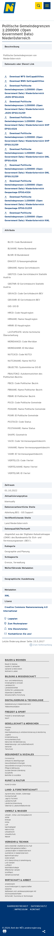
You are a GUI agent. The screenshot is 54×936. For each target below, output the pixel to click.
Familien (8, 727)
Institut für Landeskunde (14, 690)
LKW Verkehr (10, 863)
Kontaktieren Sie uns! (20, 633)
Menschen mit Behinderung (15, 742)
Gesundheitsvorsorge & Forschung (18, 766)
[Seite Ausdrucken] (4, 932)
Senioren (8, 747)
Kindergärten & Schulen (14, 683)
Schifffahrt (9, 872)
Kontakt (35, 909)
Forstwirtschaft (10, 796)
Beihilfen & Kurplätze (13, 775)
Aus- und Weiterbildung (14, 680)
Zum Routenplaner (17, 623)
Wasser (7, 837)
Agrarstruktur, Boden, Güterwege (17, 794)
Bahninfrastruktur (12, 855)
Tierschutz (9, 749)
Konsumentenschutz (12, 739)
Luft (6, 825)
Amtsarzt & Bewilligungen (14, 761)
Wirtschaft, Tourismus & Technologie (19, 896)
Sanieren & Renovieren (13, 669)
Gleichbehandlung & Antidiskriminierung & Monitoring (25, 732)
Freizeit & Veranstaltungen (15, 716)
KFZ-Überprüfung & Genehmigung (18, 860)
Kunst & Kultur (10, 784)
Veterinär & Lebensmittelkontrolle (17, 806)
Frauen (7, 730)
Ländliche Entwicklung (13, 803)
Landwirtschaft (10, 801)
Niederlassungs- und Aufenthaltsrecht (19, 744)
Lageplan (12, 618)
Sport (7, 718)
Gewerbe (8, 889)
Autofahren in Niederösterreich (16, 853)
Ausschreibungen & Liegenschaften (18, 886)
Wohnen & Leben (11, 671)
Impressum (20, 909)
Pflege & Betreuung (12, 768)
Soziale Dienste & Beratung (15, 770)
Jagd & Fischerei (11, 798)
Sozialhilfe (9, 773)
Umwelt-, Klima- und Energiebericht (18, 815)
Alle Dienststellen (17, 629)
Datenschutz (39, 906)
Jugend (8, 735)
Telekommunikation (12, 707)
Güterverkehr (10, 858)
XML (7, 595)
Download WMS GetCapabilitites (24, 81)
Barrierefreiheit (17, 906)
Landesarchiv (10, 685)
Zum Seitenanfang (41, 644)
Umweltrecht (9, 832)
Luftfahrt (8, 865)
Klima (7, 822)
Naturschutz (9, 829)
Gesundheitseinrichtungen (15, 763)
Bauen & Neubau (11, 664)
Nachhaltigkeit (10, 827)
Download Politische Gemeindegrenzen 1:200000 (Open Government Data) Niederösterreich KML (27, 216)
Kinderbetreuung (11, 737)
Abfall (7, 817)
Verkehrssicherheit (12, 875)
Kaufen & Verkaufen (12, 666)
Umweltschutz (10, 834)
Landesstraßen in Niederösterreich (18, 851)
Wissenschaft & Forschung (15, 695)
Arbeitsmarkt (10, 884)
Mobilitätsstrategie (12, 867)
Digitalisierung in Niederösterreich (18, 704)
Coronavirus (9, 758)
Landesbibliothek (11, 688)
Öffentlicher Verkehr (12, 870)
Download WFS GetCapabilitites (24, 76)
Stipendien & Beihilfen (13, 692)
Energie (8, 820)
